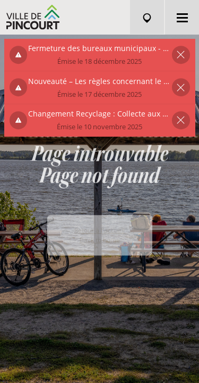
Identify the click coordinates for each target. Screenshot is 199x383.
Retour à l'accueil (99, 239)
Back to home (100, 248)
